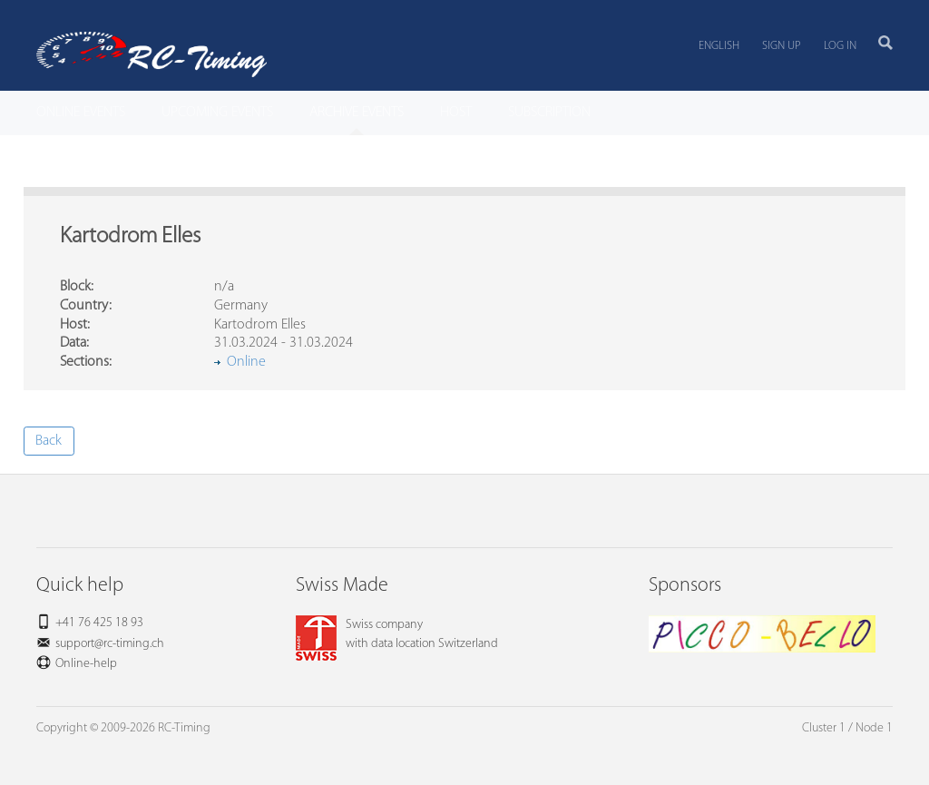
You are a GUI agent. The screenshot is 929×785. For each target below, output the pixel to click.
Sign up (781, 46)
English (719, 46)
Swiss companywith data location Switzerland (397, 634)
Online (246, 362)
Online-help (86, 664)
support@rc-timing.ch (109, 644)
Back (48, 441)
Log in (840, 46)
